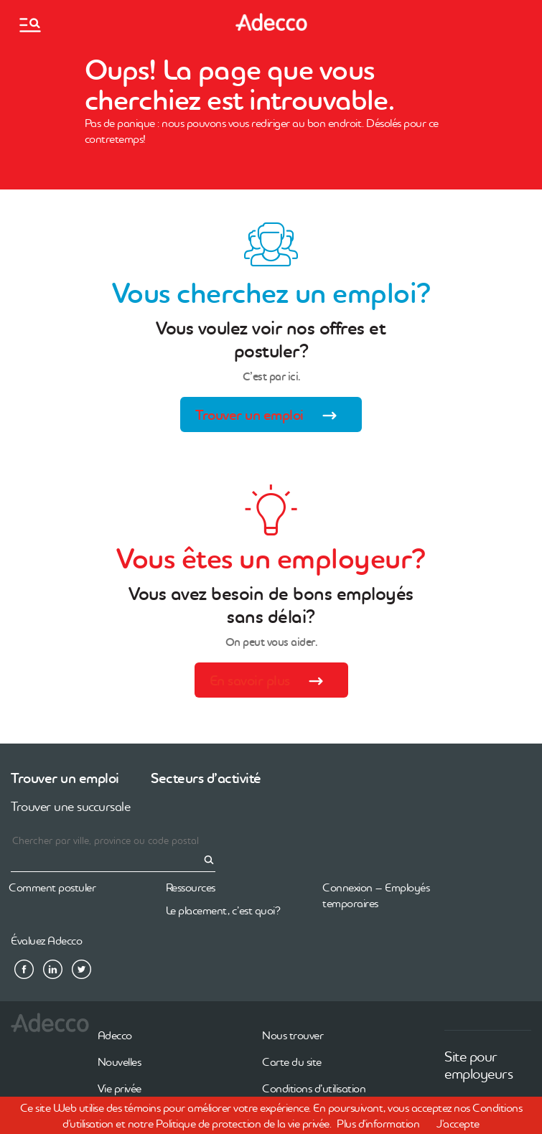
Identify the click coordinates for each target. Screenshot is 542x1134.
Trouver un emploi (271, 417)
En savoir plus (271, 682)
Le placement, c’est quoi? (223, 910)
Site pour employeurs (478, 1065)
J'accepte (458, 1123)
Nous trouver (292, 1035)
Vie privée (119, 1088)
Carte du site (292, 1061)
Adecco (115, 1035)
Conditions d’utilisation (313, 1088)
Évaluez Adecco (46, 940)
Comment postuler (52, 887)
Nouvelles (119, 1061)
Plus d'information (378, 1123)
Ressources (190, 887)
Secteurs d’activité (206, 778)
